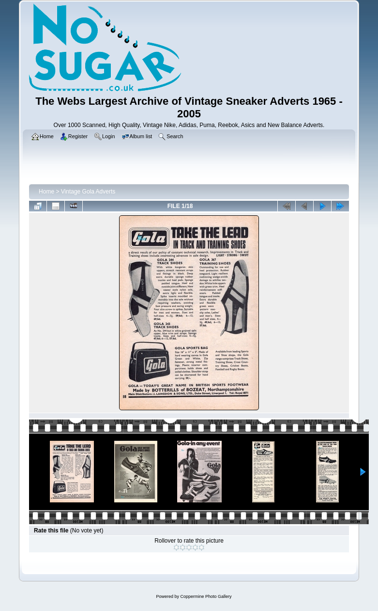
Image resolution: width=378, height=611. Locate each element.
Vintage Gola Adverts (88, 191)
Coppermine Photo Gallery (205, 596)
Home (46, 191)
